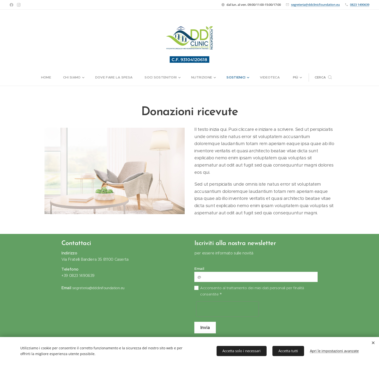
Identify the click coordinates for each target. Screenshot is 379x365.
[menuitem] (20, 77)
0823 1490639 (359, 4)
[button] (352, 77)
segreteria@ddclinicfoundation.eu (315, 4)
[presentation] (227, 309)
